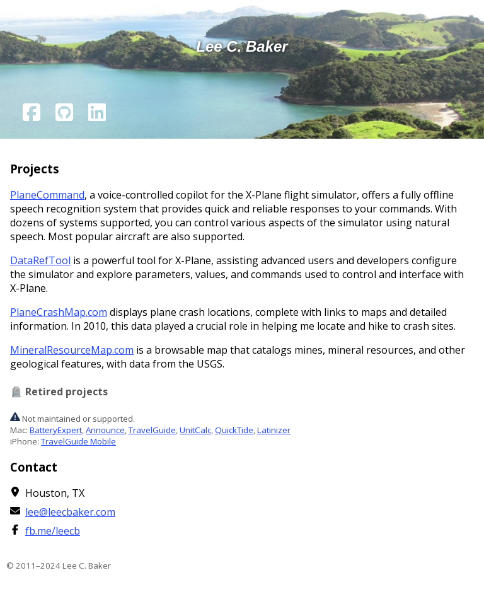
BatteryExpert (56, 430)
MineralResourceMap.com (72, 350)
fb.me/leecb (52, 531)
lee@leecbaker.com (70, 512)
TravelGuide (152, 430)
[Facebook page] (31, 114)
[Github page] (64, 114)
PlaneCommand (47, 195)
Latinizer (274, 430)
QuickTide (234, 430)
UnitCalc (195, 430)
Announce (105, 430)
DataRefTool (40, 260)
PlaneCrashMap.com (58, 312)
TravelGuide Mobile (78, 441)
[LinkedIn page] (97, 114)
